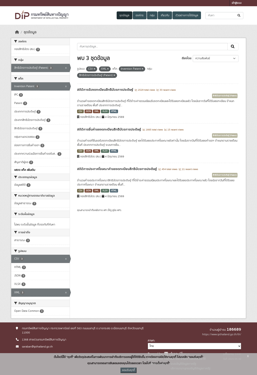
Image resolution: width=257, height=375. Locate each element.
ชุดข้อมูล (124, 15)
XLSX (105, 111)
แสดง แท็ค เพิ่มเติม (24, 170)
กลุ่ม (152, 15)
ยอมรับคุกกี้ (128, 370)
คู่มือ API (116, 210)
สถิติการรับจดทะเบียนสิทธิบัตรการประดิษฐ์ (105, 89)
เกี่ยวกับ (165, 15)
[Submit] (239, 15)
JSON (88, 111)
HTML (114, 111)
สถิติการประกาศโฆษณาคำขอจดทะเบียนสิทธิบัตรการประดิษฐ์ (117, 169)
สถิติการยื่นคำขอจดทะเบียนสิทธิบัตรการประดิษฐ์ (109, 129)
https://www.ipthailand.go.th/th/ (221, 334)
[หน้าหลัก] (17, 32)
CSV (80, 111)
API (105, 210)
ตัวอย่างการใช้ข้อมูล (186, 15)
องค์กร (140, 15)
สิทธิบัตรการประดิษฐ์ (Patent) (225, 95)
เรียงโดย (186, 58)
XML (96, 111)
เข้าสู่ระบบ (237, 3)
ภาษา (151, 341)
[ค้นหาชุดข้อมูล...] (224, 15)
